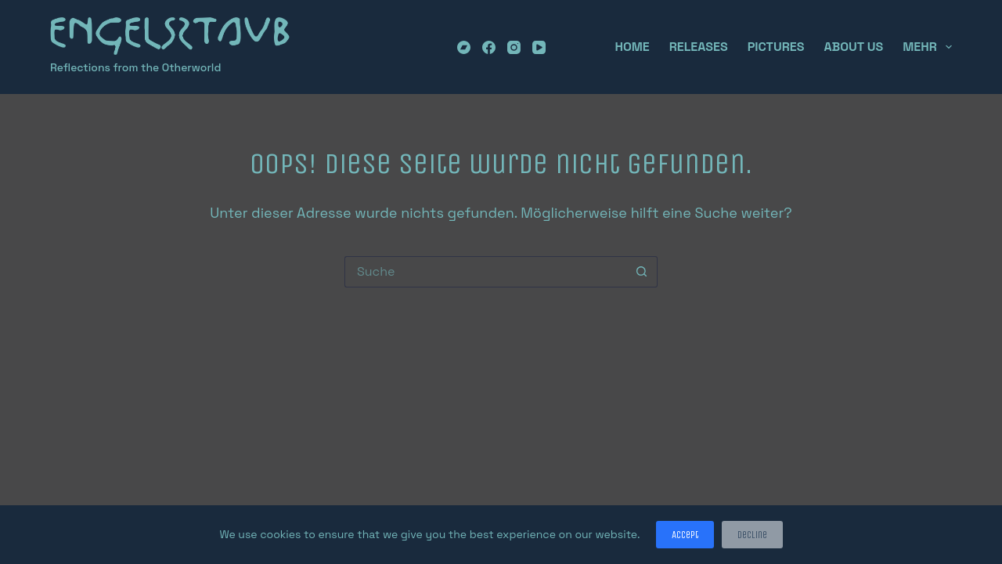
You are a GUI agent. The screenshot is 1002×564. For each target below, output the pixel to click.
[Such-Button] (642, 271)
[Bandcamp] (463, 47)
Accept (685, 534)
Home (632, 46)
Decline (752, 534)
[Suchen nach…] (485, 271)
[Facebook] (489, 47)
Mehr (927, 47)
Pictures (776, 46)
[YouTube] (539, 47)
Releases (698, 46)
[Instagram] (514, 47)
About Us (853, 46)
